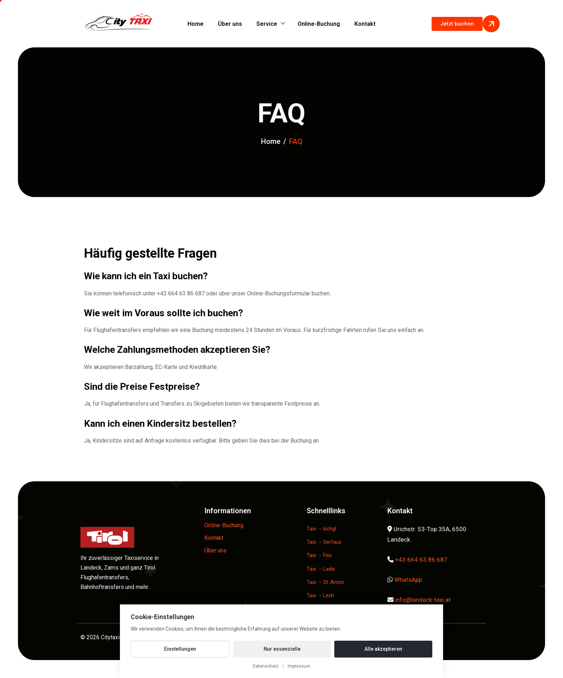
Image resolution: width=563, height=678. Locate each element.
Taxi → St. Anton (325, 582)
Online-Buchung (319, 23)
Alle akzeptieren (383, 649)
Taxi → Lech (320, 595)
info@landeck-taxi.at (423, 599)
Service (270, 24)
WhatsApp (408, 579)
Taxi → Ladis (321, 569)
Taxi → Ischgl (321, 529)
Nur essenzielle (282, 649)
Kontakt (365, 23)
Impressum (299, 666)
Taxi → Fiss (319, 555)
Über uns (230, 23)
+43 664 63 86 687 (421, 559)
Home (195, 23)
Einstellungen (180, 649)
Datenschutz (266, 666)
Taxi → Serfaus (324, 542)
